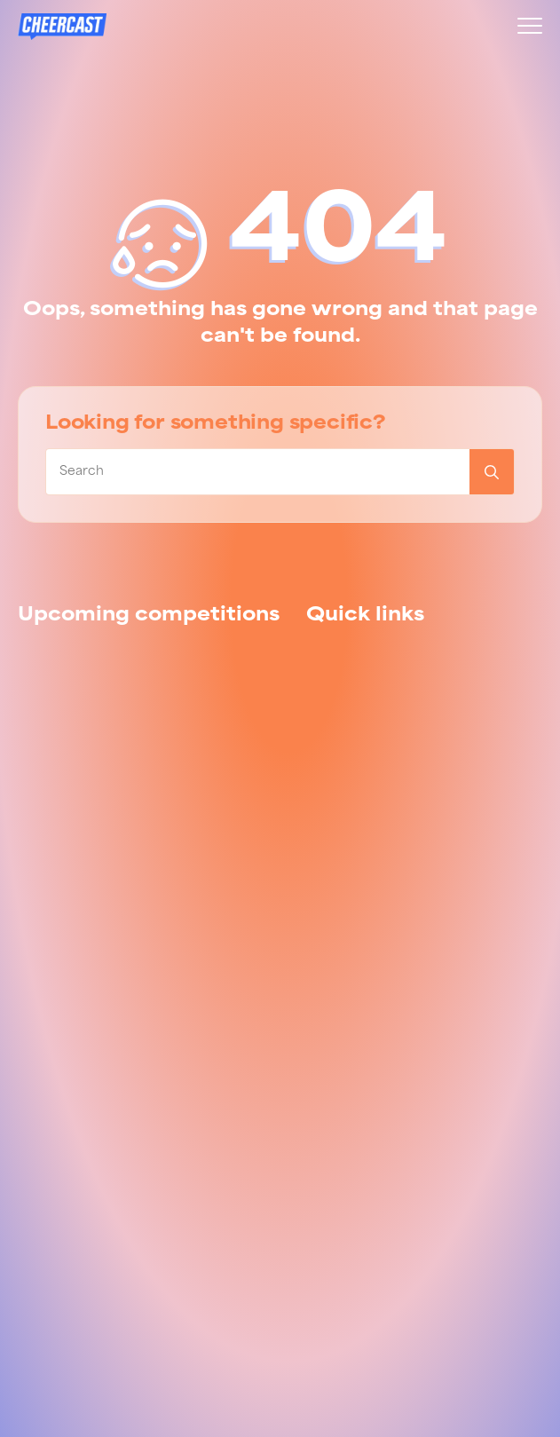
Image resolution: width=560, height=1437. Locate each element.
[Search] (491, 471)
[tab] (149, 616)
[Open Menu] (521, 25)
